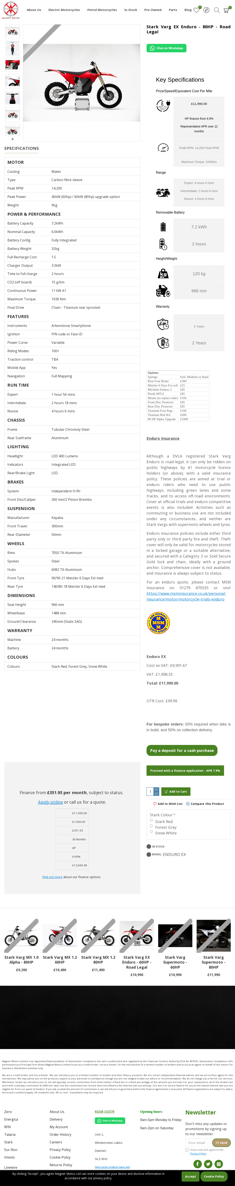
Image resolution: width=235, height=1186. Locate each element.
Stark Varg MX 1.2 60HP (60, 960)
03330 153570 (104, 1111)
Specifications (21, 148)
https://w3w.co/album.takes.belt (112, 1167)
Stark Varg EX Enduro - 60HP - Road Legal (136, 962)
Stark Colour (162, 804)
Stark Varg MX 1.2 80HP (98, 960)
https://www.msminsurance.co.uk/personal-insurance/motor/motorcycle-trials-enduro (186, 591)
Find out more (52, 866)
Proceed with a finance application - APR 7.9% (185, 765)
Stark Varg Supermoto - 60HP (175, 962)
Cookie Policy (214, 1176)
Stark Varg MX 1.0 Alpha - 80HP (21, 960)
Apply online (50, 791)
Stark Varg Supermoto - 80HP (213, 962)
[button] (12, 139)
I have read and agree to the (204, 1152)
